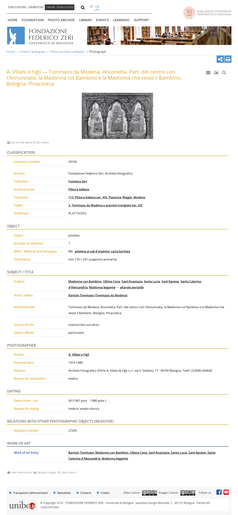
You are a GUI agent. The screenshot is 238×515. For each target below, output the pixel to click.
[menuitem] (17, 7)
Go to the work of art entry (30, 142)
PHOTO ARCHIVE (61, 20)
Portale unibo (22, 501)
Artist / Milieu (23, 295)
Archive (19, 173)
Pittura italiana (78, 189)
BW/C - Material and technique (35, 251)
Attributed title (24, 307)
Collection (21, 181)
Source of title (24, 325)
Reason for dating (26, 409)
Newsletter (64, 493)
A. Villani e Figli (78, 355)
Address (20, 371)
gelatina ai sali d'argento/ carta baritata (102, 251)
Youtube (226, 492)
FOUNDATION (33, 20)
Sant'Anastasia (132, 281)
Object (18, 235)
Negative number (26, 430)
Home (11, 52)
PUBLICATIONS (17, 7)
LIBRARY (85, 20)
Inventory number (27, 162)
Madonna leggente (102, 287)
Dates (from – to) (26, 401)
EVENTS (102, 20)
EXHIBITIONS (36, 7)
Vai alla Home (45, 35)
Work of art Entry (26, 453)
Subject (19, 281)
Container (21, 197)
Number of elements (28, 243)
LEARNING (121, 20)
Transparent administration (30, 493)
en (97, 7)
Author (19, 355)
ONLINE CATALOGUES (59, 7)
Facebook (219, 492)
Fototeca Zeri (77, 181)
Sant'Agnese (170, 281)
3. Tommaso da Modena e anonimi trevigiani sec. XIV (105, 205)
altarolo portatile (132, 287)
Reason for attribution (29, 379)
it (91, 7)
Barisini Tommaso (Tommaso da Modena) (97, 295)
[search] (83, 7)
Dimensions (22, 259)
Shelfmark (21, 213)
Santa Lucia (152, 281)
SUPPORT (141, 20)
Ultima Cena (111, 281)
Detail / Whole (24, 333)
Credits (105, 493)
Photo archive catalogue (67, 52)
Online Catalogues (32, 52)
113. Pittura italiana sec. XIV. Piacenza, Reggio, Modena (106, 197)
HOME (12, 20)
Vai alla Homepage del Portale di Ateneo (207, 12)
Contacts (85, 493)
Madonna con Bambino (85, 281)
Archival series (24, 189)
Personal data (23, 363)
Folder (18, 205)
